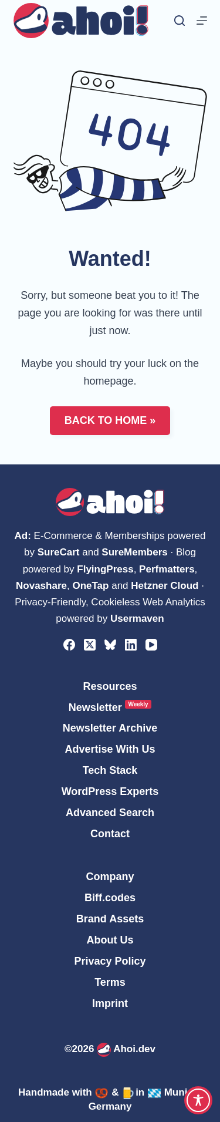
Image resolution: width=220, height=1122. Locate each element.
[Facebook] (69, 645)
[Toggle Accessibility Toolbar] (198, 1100)
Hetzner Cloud (164, 585)
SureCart (59, 552)
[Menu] (202, 20)
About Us (110, 940)
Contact (110, 834)
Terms (110, 982)
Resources (110, 686)
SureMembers (134, 552)
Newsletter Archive (110, 728)
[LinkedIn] (131, 645)
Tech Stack (110, 770)
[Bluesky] (110, 645)
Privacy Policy (109, 961)
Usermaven (137, 618)
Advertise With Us (110, 749)
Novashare (41, 585)
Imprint (110, 1003)
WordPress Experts (110, 791)
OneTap (90, 585)
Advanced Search (110, 812)
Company (110, 876)
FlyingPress (105, 569)
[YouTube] (151, 645)
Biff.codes (110, 898)
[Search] (179, 20)
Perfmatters (167, 569)
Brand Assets (110, 919)
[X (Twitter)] (90, 645)
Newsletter (110, 707)
